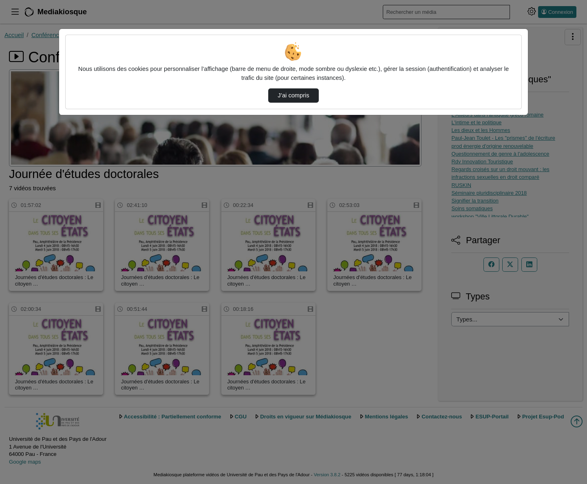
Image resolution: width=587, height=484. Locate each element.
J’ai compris (293, 95)
